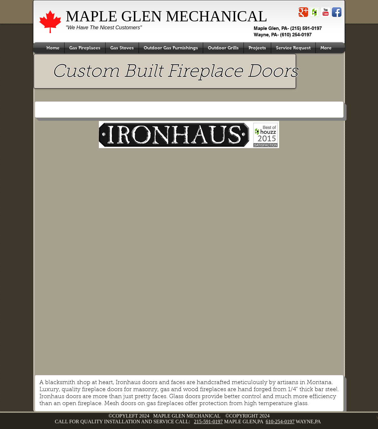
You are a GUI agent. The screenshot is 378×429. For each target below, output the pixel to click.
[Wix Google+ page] (303, 12)
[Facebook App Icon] (336, 12)
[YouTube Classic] (325, 12)
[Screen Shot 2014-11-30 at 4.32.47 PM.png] (314, 12)
